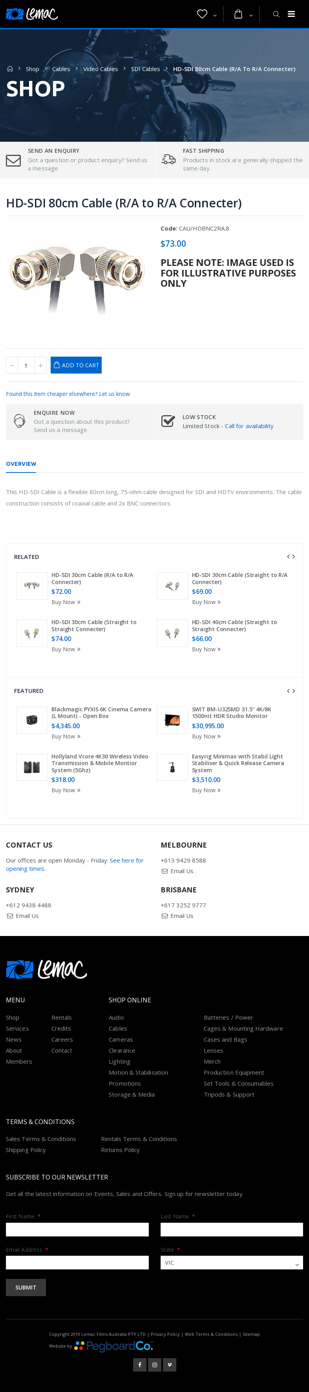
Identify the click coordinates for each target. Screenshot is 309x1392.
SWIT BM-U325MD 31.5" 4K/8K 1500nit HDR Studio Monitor (231, 712)
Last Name (178, 1216)
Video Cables (100, 69)
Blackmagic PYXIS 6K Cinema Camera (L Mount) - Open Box (101, 712)
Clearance (122, 1050)
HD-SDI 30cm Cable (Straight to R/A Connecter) (240, 578)
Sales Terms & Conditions (41, 1139)
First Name (23, 1216)
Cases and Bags (225, 1039)
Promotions (125, 1083)
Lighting (119, 1061)
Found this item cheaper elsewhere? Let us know (68, 393)
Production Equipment (234, 1072)
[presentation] (288, 556)
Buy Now (67, 602)
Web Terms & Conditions (211, 1334)
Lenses (213, 1050)
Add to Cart (80, 365)
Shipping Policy (26, 1150)
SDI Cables (145, 69)
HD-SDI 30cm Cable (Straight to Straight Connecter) (94, 625)
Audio (116, 1017)
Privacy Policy (165, 1334)
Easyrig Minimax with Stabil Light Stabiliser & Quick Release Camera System (238, 763)
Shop (32, 69)
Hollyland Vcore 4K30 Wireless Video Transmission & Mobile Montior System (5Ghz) (99, 763)
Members (19, 1061)
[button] (207, 14)
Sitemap (251, 1334)
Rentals (61, 1017)
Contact (62, 1050)
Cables (61, 69)
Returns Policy (120, 1150)
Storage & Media (132, 1094)
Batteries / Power (228, 1017)
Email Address (27, 1249)
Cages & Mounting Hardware (243, 1028)
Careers (62, 1039)
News (14, 1039)
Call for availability (249, 426)
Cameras (121, 1039)
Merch (212, 1061)
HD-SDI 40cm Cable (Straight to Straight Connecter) (234, 625)
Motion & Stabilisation (138, 1072)
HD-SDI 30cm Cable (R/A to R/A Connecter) (92, 578)
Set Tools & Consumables (239, 1083)
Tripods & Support (229, 1094)
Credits (61, 1028)
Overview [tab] (21, 464)
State (171, 1249)
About (14, 1050)
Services (17, 1028)
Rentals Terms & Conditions (139, 1139)
